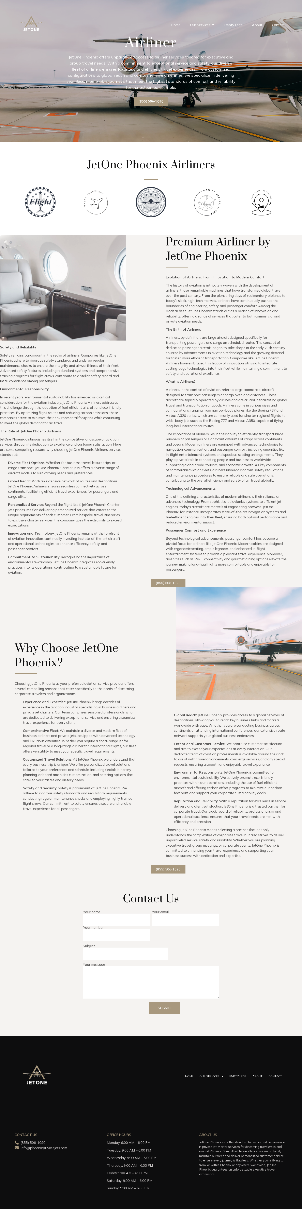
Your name (116, 916)
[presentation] (116, 1010)
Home (175, 25)
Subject (125, 950)
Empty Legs (233, 25)
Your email (185, 916)
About (257, 25)
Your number (116, 931)
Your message (151, 981)
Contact (278, 25)
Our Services (202, 25)
